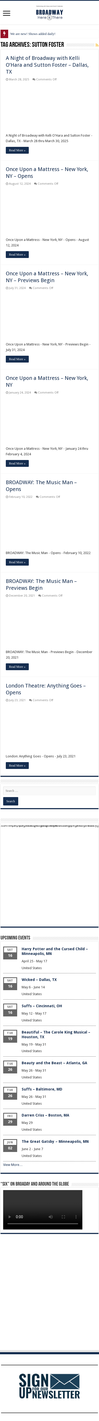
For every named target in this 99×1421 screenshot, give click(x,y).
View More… (13, 1165)
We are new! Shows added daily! (32, 34)
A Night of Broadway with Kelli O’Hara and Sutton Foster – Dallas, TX (47, 65)
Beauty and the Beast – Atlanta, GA (54, 1063)
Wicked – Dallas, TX (39, 980)
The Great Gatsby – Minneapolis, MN (55, 1141)
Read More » (17, 150)
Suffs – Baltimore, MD (42, 1089)
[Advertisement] (49, 874)
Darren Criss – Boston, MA (45, 1115)
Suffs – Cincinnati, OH (42, 1006)
